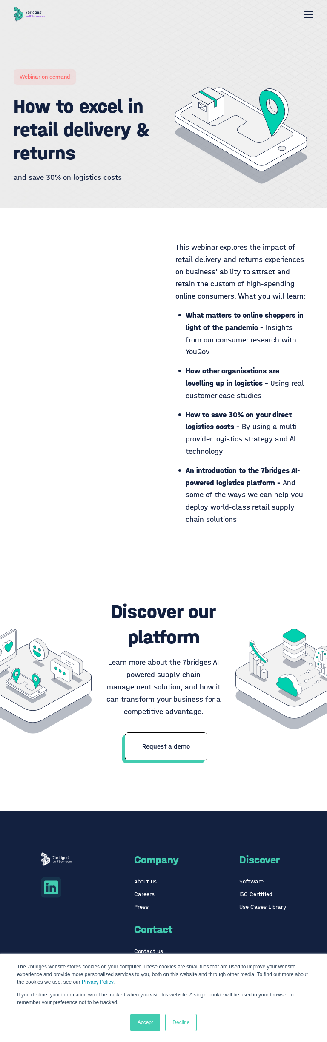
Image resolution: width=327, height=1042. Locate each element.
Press (141, 907)
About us (145, 881)
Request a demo (166, 746)
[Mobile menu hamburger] (308, 14)
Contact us (148, 951)
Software (251, 881)
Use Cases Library (262, 907)
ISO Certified (255, 894)
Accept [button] (145, 1022)
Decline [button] (180, 1022)
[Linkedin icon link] (51, 887)
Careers (144, 894)
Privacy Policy (97, 982)
